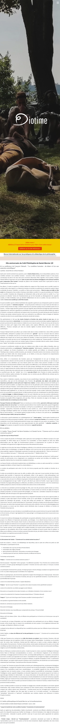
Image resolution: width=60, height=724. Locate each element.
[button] (57, 2)
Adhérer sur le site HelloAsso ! (30, 248)
